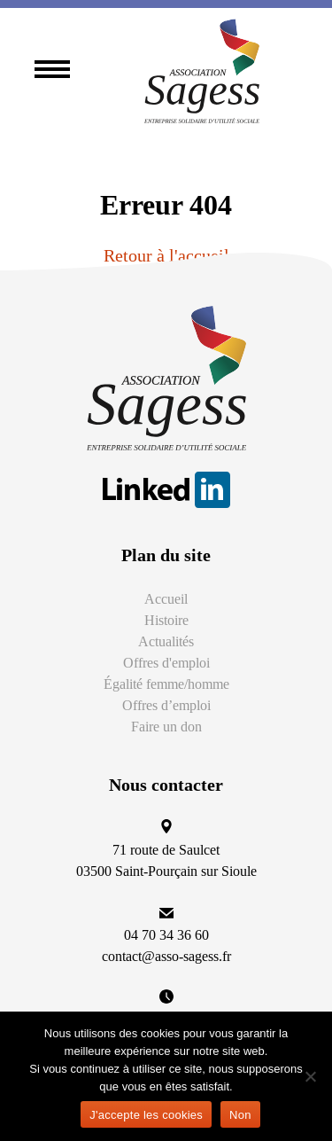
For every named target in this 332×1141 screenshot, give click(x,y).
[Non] (310, 1076)
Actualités (166, 641)
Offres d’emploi (166, 705)
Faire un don (166, 726)
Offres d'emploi (166, 662)
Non (240, 1114)
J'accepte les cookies (146, 1114)
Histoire (166, 620)
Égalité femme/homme (166, 684)
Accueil (166, 599)
